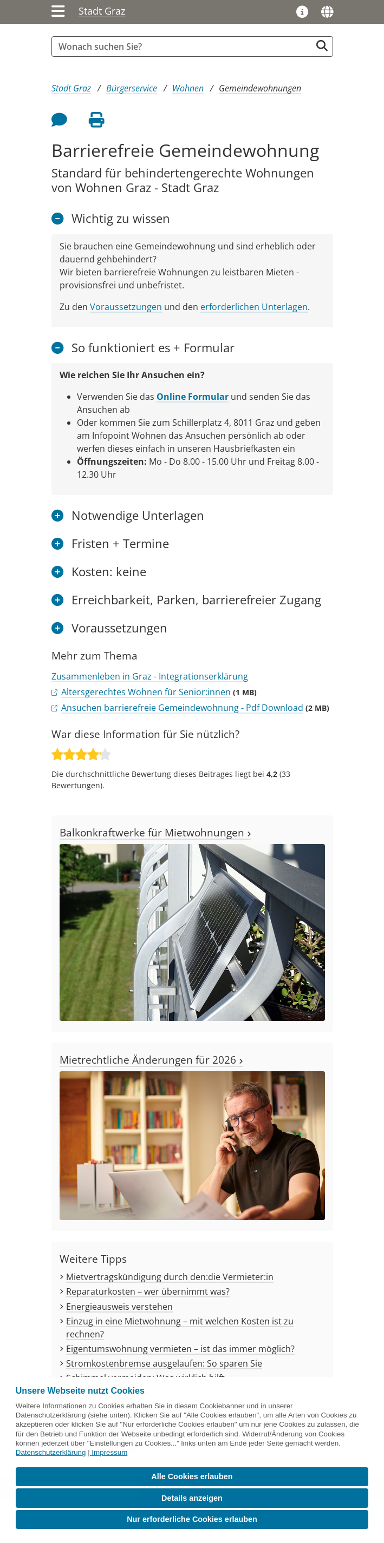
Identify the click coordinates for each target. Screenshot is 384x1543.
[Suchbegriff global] (184, 46)
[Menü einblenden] (58, 12)
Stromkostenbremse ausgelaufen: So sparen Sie (164, 1363)
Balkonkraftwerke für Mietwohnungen (155, 832)
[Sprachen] (327, 12)
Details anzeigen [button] (192, 1498)
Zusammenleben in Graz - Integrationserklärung (149, 676)
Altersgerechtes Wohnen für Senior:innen (146, 692)
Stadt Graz (102, 10)
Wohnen (188, 88)
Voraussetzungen (126, 307)
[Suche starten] (322, 45)
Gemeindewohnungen (260, 88)
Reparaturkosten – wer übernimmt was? (148, 1291)
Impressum (109, 1452)
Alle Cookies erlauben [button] (191, 1476)
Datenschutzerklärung (51, 1452)
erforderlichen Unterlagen (254, 307)
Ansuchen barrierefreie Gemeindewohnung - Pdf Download (182, 708)
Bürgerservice (131, 88)
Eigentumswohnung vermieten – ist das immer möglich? (180, 1349)
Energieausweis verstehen (119, 1307)
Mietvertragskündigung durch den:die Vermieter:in (170, 1277)
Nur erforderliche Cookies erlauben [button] (192, 1519)
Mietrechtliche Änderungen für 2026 (151, 1059)
